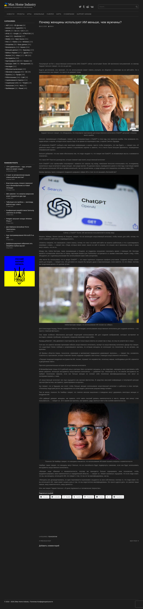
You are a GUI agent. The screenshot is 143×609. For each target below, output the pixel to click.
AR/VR (7, 31)
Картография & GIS (12, 61)
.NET (7, 25)
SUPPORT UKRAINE (84, 14)
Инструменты (10, 58)
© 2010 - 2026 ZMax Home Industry (16, 602)
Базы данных (22, 44)
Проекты (20, 14)
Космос (26, 61)
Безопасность (10, 47)
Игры (29, 14)
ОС (26, 72)
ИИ (26, 55)
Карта (58, 14)
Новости (10, 14)
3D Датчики (18, 25)
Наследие (9, 66)
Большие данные (12, 50)
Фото (21, 85)
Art (15, 31)
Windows (26, 42)
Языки (21, 88)
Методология (25, 64)
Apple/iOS (19, 28)
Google (16, 33)
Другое (26, 53)
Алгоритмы (9, 44)
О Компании (69, 14)
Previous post (45, 541)
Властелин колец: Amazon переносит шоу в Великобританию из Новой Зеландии (19, 185)
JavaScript (17, 36)
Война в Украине (12, 53)
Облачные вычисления (14, 69)
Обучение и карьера (13, 72)
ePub (7, 33)
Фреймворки (10, 88)
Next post (133, 541)
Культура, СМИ (11, 64)
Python (15, 42)
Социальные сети (12, 83)
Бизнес (23, 47)
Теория (25, 83)
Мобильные (39, 14)
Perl (7, 42)
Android (8, 28)
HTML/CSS (27, 33)
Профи (18, 74)
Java (7, 36)
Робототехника (11, 77)
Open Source (19, 39)
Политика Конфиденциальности (41, 602)
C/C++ (23, 31)
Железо (8, 55)
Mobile (8, 39)
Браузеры (26, 50)
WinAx (51, 26)
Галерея (50, 14)
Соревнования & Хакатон (15, 80)
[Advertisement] (89, 45)
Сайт (23, 77)
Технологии (52, 536)
